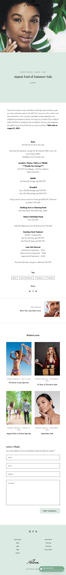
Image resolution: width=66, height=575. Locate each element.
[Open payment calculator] (51, 569)
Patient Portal (48, 539)
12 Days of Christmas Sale (47, 384)
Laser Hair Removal (27, 278)
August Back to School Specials (19, 433)
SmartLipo (40, 278)
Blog (18, 549)
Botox (14, 278)
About (17, 543)
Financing (48, 543)
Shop (17, 546)
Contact (18, 553)
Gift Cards (48, 546)
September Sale (47, 433)
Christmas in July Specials (19, 382)
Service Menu (17, 539)
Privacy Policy (48, 549)
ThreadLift (50, 278)
